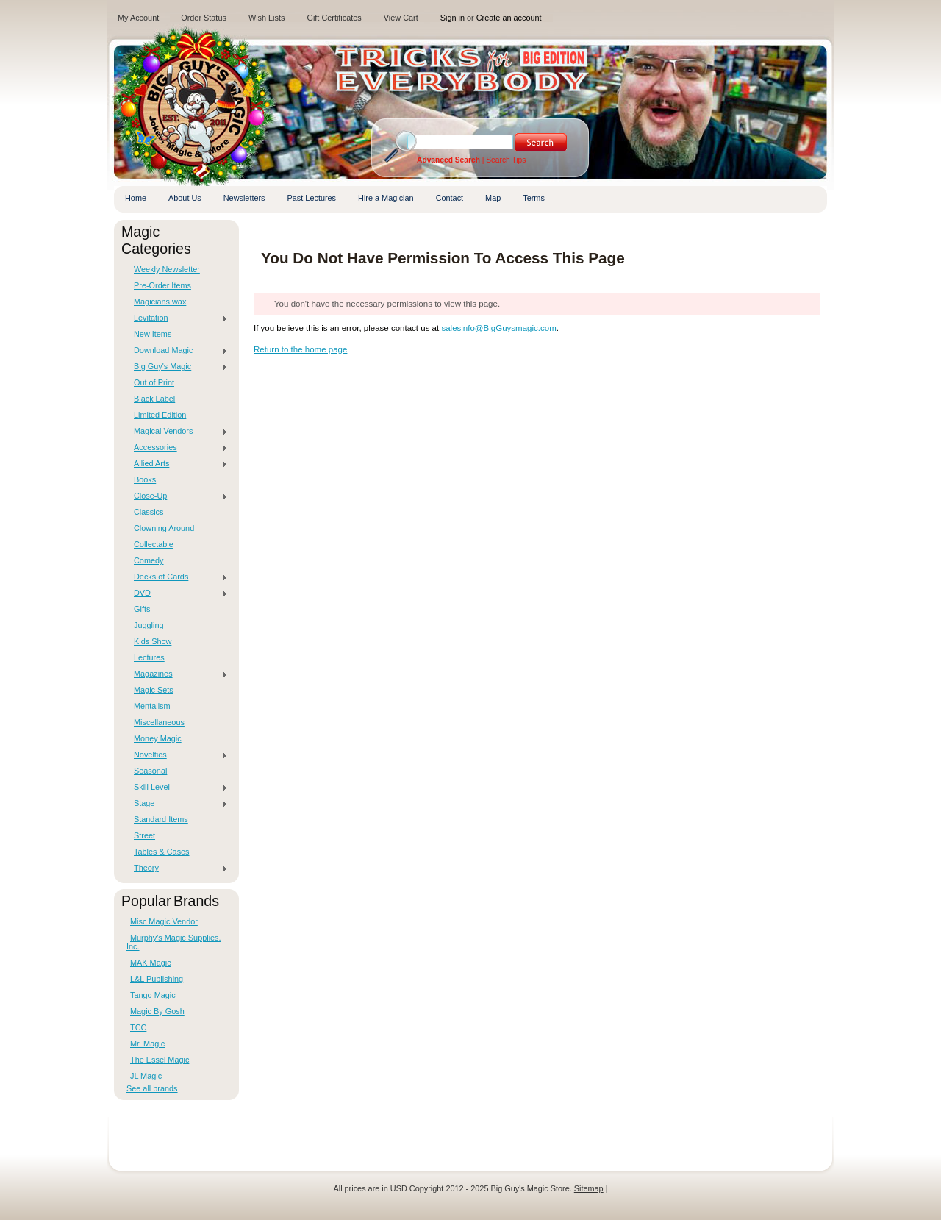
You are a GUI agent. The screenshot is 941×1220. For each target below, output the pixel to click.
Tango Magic (153, 995)
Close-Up (177, 496)
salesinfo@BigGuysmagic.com (498, 328)
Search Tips (506, 160)
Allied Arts (177, 464)
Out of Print (154, 382)
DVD (177, 593)
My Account (138, 17)
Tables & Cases (162, 851)
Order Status (203, 17)
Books (145, 479)
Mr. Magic (147, 1043)
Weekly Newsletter (167, 269)
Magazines (177, 674)
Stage (177, 804)
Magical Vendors (177, 432)
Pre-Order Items (162, 285)
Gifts (142, 608)
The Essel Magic (159, 1059)
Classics (148, 511)
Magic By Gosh (157, 1011)
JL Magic (146, 1075)
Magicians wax (160, 301)
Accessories (177, 448)
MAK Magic (150, 962)
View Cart (401, 17)
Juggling (149, 625)
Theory (177, 868)
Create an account (509, 17)
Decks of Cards (177, 577)
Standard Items (161, 819)
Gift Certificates (334, 17)
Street (144, 835)
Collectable (153, 544)
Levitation (177, 318)
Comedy (149, 560)
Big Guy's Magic (177, 367)
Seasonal (150, 770)
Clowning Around (164, 528)
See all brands (152, 1088)
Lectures (149, 657)
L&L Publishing (156, 978)
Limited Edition (160, 414)
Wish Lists (266, 17)
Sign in (452, 17)
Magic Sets (153, 689)
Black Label (154, 398)
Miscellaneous (159, 722)
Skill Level (177, 787)
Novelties (177, 755)
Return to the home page (300, 349)
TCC (138, 1027)
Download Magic (177, 351)
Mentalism (152, 706)
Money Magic (158, 738)
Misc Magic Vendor (164, 921)
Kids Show (152, 641)
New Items (152, 333)
